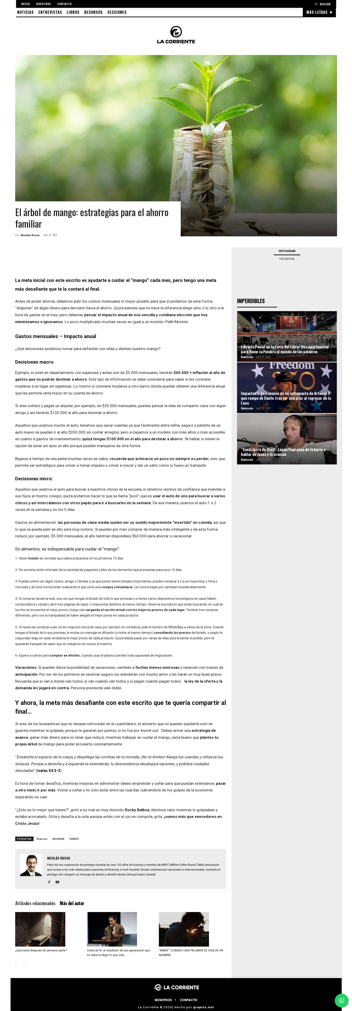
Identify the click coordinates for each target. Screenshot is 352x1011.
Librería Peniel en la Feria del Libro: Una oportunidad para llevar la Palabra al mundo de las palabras (285, 349)
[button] (323, 3)
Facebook (287, 259)
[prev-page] (18, 964)
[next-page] (25, 964)
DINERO (74, 838)
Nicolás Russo (30, 235)
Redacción (247, 357)
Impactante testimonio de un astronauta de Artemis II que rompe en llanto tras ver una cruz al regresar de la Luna (286, 398)
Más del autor (72, 903)
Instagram (287, 251)
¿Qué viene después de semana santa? (41, 950)
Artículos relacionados (35, 903)
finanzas (42, 838)
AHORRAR (58, 838)
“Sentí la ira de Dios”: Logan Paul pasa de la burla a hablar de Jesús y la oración (283, 451)
